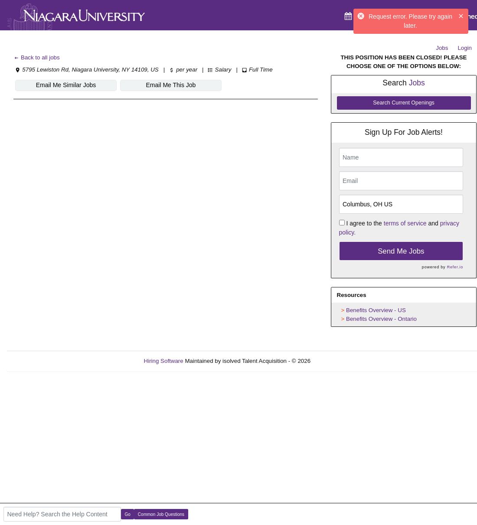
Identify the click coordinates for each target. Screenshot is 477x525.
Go (128, 514)
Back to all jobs (36, 57)
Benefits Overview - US (376, 310)
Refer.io (455, 267)
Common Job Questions (161, 514)
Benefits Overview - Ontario (381, 319)
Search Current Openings (404, 103)
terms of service (405, 223)
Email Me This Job (171, 85)
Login (464, 48)
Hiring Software (163, 361)
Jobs (442, 48)
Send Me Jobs (401, 251)
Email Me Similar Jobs (66, 85)
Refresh (336, 361)
